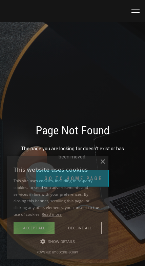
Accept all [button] (34, 227)
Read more (52, 214)
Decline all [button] (80, 227)
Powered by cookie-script (58, 252)
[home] (27, 11)
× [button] (102, 162)
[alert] (57, 207)
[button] (135, 11)
